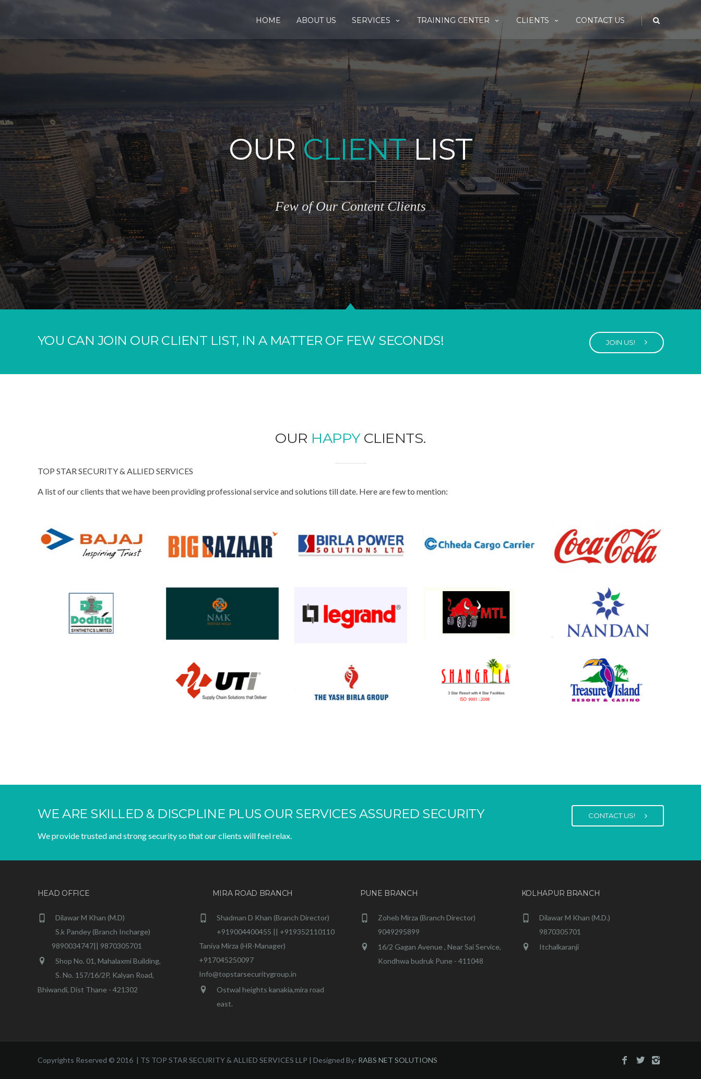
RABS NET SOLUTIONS (397, 1060)
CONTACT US (600, 20)
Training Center (459, 20)
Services (376, 20)
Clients (538, 20)
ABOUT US (316, 20)
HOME (268, 20)
